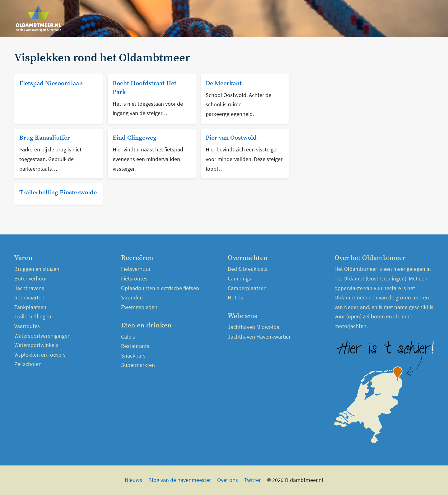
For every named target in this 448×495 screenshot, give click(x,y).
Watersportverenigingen (42, 335)
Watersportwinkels (36, 345)
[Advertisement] (365, 95)
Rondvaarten (29, 297)
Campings (239, 278)
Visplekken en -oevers (40, 354)
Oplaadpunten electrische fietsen (160, 288)
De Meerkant (224, 83)
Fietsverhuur (136, 268)
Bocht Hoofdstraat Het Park (144, 88)
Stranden (132, 297)
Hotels (235, 297)
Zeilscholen (28, 364)
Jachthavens (29, 288)
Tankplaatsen (30, 307)
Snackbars (133, 355)
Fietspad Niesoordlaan (51, 83)
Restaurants (135, 345)
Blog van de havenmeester (179, 479)
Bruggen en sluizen (36, 268)
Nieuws (307, 18)
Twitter (252, 479)
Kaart (424, 18)
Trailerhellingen (32, 316)
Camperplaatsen (247, 288)
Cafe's (128, 336)
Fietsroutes (134, 278)
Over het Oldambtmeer (352, 18)
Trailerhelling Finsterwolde (58, 193)
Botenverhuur (30, 278)
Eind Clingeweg (134, 138)
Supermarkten (138, 364)
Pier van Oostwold (231, 138)
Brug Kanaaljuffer (44, 138)
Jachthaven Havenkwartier (259, 336)
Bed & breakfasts (248, 268)
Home (285, 18)
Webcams (399, 18)
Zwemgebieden (139, 307)
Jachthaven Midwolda (253, 327)
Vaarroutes (27, 326)
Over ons (227, 479)
